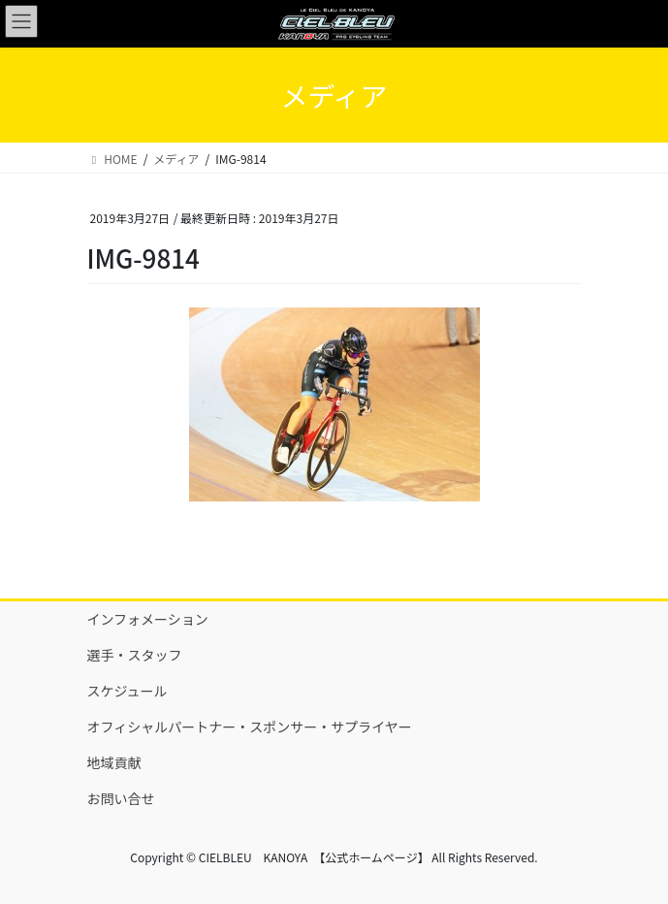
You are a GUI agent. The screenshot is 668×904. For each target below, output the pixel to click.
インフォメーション (147, 619)
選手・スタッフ (134, 654)
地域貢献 (114, 762)
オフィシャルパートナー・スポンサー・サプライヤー (249, 726)
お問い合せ (121, 798)
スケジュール (127, 690)
